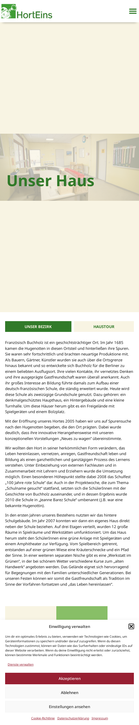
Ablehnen (69, 692)
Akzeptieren (70, 678)
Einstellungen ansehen (69, 706)
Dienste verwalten (21, 664)
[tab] (38, 326)
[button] (131, 626)
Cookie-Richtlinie (43, 718)
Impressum (100, 718)
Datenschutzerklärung (73, 718)
